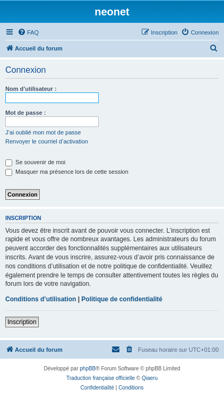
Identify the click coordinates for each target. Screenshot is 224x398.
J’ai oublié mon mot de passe (43, 132)
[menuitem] (28, 32)
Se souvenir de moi (35, 162)
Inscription (22, 322)
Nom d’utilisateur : (31, 89)
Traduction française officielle (100, 378)
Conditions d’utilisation (40, 299)
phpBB (88, 368)
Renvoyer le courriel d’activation (46, 141)
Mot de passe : (25, 112)
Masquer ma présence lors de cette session (66, 171)
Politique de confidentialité (121, 299)
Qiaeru (150, 378)
